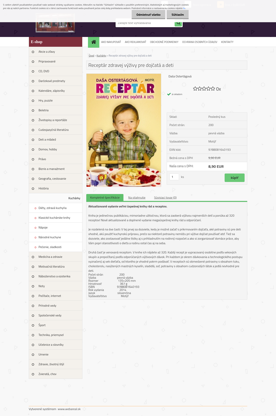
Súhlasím (178, 14)
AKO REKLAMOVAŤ (135, 42)
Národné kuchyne (50, 237)
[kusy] (174, 177)
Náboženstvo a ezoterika (54, 276)
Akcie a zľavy (47, 51)
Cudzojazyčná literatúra (54, 129)
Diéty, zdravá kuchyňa (53, 208)
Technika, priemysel (51, 334)
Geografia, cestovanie (52, 178)
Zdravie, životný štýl (51, 364)
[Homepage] (94, 42)
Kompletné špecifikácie (105, 197)
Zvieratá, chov (48, 374)
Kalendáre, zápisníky (52, 90)
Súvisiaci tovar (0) (165, 197)
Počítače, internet (50, 295)
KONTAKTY (227, 42)
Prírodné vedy (47, 305)
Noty (42, 286)
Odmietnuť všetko (148, 14)
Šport (42, 325)
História (44, 188)
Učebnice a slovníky (51, 344)
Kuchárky (74, 198)
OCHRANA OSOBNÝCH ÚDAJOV (199, 42)
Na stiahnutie (136, 197)
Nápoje (43, 227)
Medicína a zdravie (50, 256)
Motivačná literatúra (52, 266)
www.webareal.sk (69, 409)
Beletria (43, 110)
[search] (178, 23)
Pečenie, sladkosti (50, 247)
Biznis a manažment (52, 168)
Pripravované (47, 61)
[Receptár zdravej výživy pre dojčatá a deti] (123, 75)
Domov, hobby (48, 149)
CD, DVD (44, 71)
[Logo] (55, 22)
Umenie (43, 354)
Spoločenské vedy (50, 315)
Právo (42, 159)
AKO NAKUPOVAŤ (111, 42)
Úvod (91, 55)
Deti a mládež (47, 139)
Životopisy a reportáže (53, 120)
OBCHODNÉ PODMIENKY (164, 42)
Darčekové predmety (52, 81)
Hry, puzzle (46, 100)
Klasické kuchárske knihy (54, 217)
